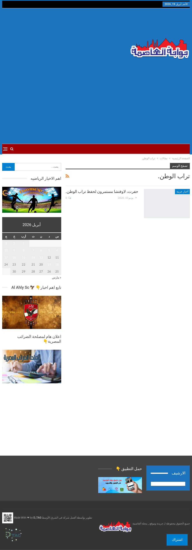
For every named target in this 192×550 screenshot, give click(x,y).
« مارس (56, 277)
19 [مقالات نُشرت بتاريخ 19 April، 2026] (49, 264)
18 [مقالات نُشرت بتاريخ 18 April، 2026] (57, 264)
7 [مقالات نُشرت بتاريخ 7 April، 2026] (33, 250)
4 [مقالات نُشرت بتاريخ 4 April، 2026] (57, 250)
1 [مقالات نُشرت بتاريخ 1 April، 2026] (23, 243)
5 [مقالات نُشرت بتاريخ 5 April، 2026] (49, 250)
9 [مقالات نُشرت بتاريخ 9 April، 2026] (14, 250)
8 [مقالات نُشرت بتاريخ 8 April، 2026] (23, 250)
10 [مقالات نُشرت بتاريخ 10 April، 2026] (6, 250)
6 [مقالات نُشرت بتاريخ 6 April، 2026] (41, 250)
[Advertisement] (64, 43)
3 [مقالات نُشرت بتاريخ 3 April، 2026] (6, 243)
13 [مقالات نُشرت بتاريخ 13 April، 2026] (41, 257)
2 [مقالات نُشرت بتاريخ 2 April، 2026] (14, 243)
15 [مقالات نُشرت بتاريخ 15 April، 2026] (23, 257)
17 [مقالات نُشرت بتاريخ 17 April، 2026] (6, 257)
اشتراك (177, 540)
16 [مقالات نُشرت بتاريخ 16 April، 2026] (14, 257)
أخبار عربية (182, 191)
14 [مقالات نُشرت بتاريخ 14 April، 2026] (33, 257)
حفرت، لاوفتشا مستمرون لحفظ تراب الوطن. (102, 191)
